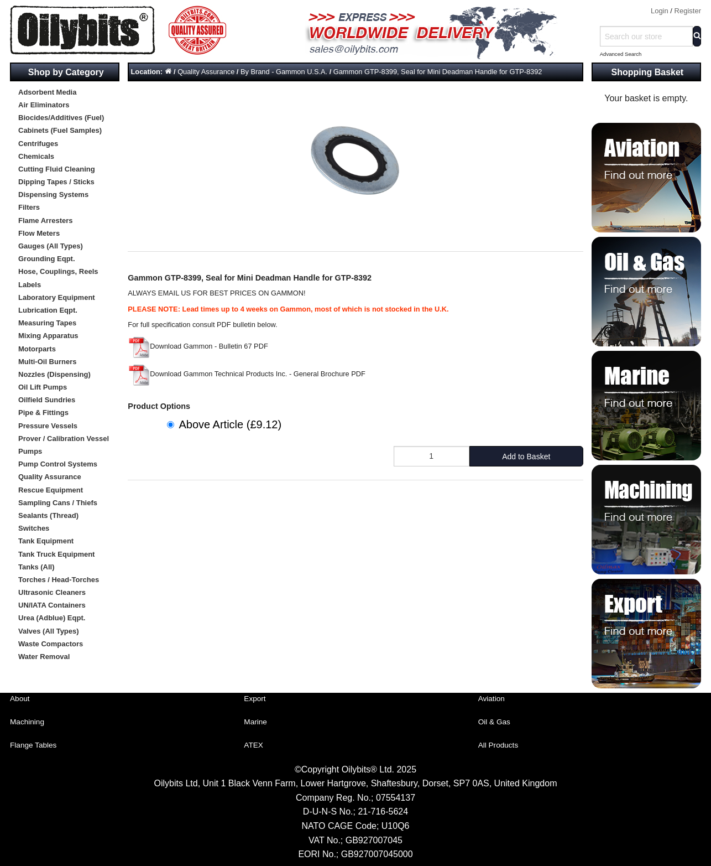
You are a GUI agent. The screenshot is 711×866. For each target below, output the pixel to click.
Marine (255, 722)
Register (688, 11)
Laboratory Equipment (56, 297)
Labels (29, 285)
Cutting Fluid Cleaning (56, 169)
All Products (498, 745)
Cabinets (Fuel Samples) (60, 130)
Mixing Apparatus (48, 335)
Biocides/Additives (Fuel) (61, 117)
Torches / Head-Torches (58, 579)
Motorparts (37, 349)
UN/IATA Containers (52, 605)
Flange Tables (33, 745)
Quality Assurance (49, 477)
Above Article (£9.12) (230, 424)
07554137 (395, 797)
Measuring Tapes (47, 323)
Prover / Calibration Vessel (63, 438)
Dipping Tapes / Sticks (56, 182)
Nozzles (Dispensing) (54, 374)
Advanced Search (621, 54)
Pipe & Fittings (43, 412)
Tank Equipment (46, 541)
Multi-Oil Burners (47, 361)
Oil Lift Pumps (42, 387)
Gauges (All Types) (50, 246)
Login (659, 11)
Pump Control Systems (57, 464)
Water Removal (44, 656)
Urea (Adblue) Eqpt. (51, 618)
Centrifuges (38, 143)
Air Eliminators (43, 105)
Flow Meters (39, 233)
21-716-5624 (383, 811)
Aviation (491, 698)
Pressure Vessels (47, 426)
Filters (29, 207)
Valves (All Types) (48, 631)
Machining (27, 722)
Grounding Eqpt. (46, 259)
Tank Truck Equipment (56, 554)
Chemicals (36, 156)
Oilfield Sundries (46, 400)
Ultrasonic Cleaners (52, 592)
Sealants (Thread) (48, 515)
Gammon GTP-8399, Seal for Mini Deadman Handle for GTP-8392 (437, 72)
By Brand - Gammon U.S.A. (284, 72)
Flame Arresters (45, 220)
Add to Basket (526, 456)
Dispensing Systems (53, 194)
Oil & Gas (494, 722)
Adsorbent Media (47, 92)
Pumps (30, 451)
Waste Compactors (50, 644)
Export (254, 698)
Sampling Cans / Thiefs (57, 503)
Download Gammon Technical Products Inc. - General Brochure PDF (246, 374)
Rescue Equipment (50, 490)
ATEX (253, 745)
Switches (33, 528)
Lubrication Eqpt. (47, 310)
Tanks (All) (36, 567)
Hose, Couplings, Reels (58, 271)
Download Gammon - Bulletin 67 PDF (198, 346)
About (20, 698)
